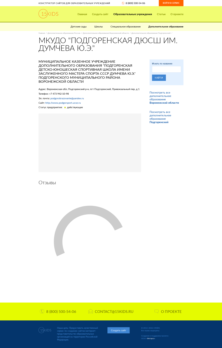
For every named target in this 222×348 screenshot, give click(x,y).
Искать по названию (162, 63)
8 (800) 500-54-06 (135, 3)
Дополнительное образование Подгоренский (151, 33)
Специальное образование (126, 26)
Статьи (161, 14)
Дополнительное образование (165, 26)
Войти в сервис (171, 3)
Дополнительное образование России (63, 33)
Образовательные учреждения (132, 14)
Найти (159, 77)
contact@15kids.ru (111, 311)
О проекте (177, 14)
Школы (98, 26)
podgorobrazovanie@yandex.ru (67, 98)
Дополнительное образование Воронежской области (106, 33)
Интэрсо (150, 338)
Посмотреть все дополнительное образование (164, 97)
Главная (82, 14)
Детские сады (79, 26)
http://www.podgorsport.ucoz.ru (63, 102)
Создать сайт (100, 14)
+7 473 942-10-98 (59, 93)
